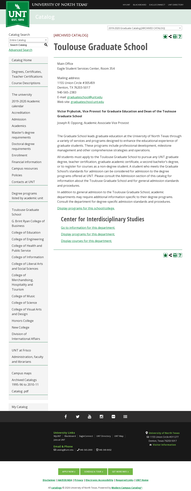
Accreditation (21, 113)
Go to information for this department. (88, 228)
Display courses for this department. (86, 241)
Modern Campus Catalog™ (127, 486)
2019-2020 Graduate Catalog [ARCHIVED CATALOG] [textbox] (137, 28)
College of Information (28, 257)
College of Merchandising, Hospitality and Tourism (22, 282)
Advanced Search (20, 50)
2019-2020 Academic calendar (26, 103)
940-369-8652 (105, 449)
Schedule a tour (92, 471)
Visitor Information (164, 444)
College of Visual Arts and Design (27, 311)
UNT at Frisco (21, 350)
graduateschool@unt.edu (84, 97)
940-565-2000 (86, 449)
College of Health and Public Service (27, 248)
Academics (19, 126)
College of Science (24, 303)
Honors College (23, 321)
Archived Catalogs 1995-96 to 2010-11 (25, 382)
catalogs (56, 486)
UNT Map (118, 436)
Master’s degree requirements (23, 134)
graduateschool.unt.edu (87, 102)
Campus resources (25, 168)
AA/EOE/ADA (65, 479)
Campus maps (22, 373)
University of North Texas (164, 433)
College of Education (26, 232)
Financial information (26, 162)
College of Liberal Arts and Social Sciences (27, 266)
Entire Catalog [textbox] (18, 40)
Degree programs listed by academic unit (27, 195)
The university (22, 95)
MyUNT (126, 5)
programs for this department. (88, 234)
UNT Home (142, 479)
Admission (19, 119)
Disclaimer (49, 479)
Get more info (118, 471)
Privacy (78, 479)
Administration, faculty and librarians (27, 359)
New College (20, 327)
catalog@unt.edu (65, 449)
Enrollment (19, 155)
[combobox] (144, 28)
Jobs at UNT (59, 439)
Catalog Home (22, 60)
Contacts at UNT (23, 182)
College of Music (23, 296)
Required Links (125, 479)
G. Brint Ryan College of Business (28, 223)
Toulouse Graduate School (25, 212)
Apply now (69, 471)
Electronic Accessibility (99, 479)
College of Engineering (28, 239)
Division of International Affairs (26, 336)
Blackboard (139, 5)
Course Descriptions (26, 83)
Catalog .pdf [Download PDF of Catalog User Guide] (20, 391)
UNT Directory (176, 5)
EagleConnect (157, 5)
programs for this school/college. (86, 208)
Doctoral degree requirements (23, 146)
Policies (17, 175)
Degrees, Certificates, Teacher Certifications (27, 74)
